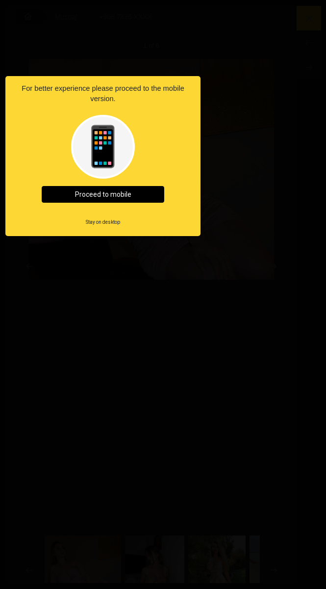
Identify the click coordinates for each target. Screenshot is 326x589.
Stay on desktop (103, 222)
